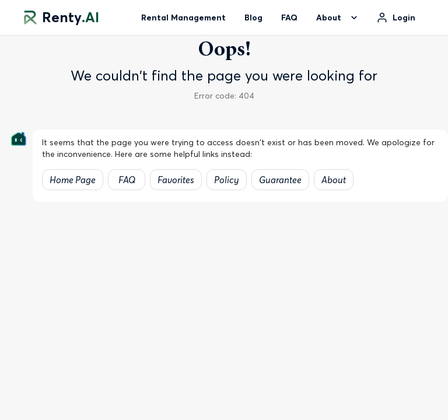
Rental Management (183, 17)
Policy (226, 180)
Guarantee (280, 180)
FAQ (289, 17)
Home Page (73, 180)
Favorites (175, 180)
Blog (253, 17)
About (333, 180)
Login (404, 17)
